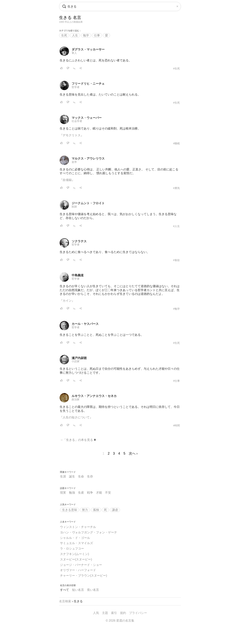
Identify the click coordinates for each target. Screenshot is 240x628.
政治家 (76, 399)
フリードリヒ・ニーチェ (88, 83)
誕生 (72, 476)
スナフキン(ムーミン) (74, 554)
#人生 (176, 226)
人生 (75, 35)
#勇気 (176, 188)
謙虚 (115, 509)
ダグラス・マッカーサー (88, 49)
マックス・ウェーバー (87, 117)
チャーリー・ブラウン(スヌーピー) (83, 575)
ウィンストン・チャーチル (78, 527)
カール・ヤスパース (85, 323)
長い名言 (93, 589)
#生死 (176, 68)
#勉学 (176, 308)
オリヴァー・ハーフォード (78, 570)
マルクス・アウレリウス (88, 158)
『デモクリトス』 (72, 135)
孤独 (96, 509)
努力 (85, 509)
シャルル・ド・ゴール (75, 537)
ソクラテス (79, 241)
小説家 (76, 361)
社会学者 (77, 121)
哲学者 (76, 87)
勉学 (86, 35)
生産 (81, 492)
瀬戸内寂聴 (79, 358)
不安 (108, 492)
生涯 (63, 476)
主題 (105, 612)
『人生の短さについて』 (76, 417)
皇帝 (74, 161)
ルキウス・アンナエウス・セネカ (94, 396)
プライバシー (138, 612)
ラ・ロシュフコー (72, 548)
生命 (81, 476)
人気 (96, 612)
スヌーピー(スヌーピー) (76, 559)
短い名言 (78, 589)
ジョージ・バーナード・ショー (81, 564)
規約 (123, 612)
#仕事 (176, 380)
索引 (114, 612)
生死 (64, 35)
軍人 (74, 52)
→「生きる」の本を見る (78, 439)
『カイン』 (67, 300)
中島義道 (78, 275)
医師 (74, 206)
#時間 (176, 425)
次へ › (133, 453)
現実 (63, 492)
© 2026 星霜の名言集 (120, 620)
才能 (99, 492)
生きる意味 (69, 509)
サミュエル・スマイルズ (76, 543)
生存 (90, 476)
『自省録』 (67, 179)
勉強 (72, 492)
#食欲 (176, 260)
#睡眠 (176, 143)
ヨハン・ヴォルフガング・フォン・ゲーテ (88, 532)
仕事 (97, 35)
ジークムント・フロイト (88, 203)
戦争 (90, 492)
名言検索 (65, 601)
